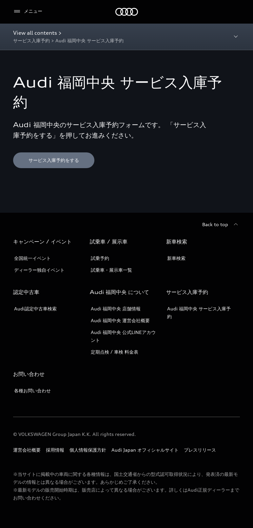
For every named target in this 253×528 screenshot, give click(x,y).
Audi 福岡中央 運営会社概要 (120, 320)
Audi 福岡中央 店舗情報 (116, 308)
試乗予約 (100, 258)
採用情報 (55, 450)
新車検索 (176, 258)
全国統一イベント (32, 258)
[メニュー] (27, 11)
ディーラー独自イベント (39, 270)
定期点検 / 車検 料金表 (114, 352)
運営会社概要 (27, 450)
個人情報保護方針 (87, 450)
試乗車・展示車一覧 (111, 270)
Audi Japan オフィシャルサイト (145, 450)
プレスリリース (200, 450)
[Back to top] (221, 224)
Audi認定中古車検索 (35, 308)
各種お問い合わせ (32, 390)
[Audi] (126, 12)
